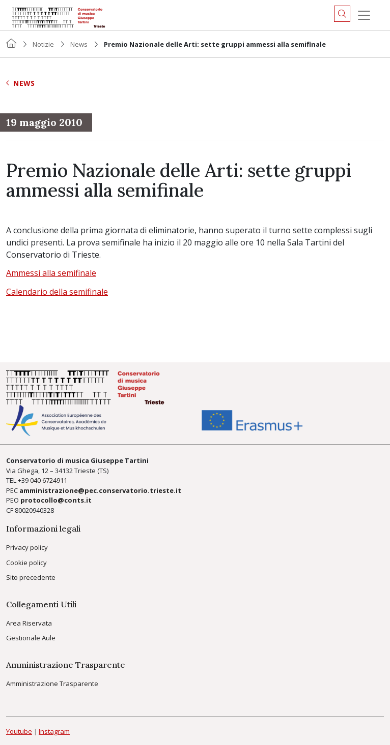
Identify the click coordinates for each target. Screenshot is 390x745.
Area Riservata (29, 623)
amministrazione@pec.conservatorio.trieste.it (100, 490)
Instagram (54, 731)
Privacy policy (27, 547)
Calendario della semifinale (57, 291)
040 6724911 (48, 480)
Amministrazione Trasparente (52, 683)
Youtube (19, 731)
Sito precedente (30, 577)
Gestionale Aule (30, 637)
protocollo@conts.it (56, 500)
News (79, 44)
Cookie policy (26, 562)
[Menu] (364, 15)
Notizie (43, 44)
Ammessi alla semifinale (51, 272)
